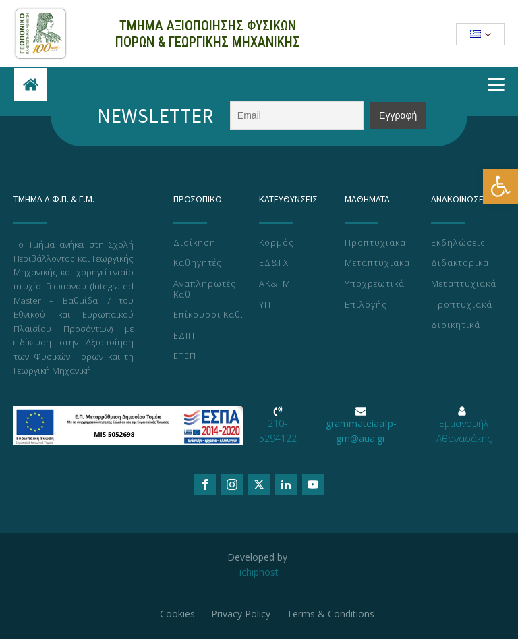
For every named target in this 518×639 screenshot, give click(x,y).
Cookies (177, 613)
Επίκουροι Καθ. (208, 315)
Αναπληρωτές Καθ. (204, 289)
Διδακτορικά (460, 263)
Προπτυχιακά (375, 243)
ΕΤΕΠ (184, 356)
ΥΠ (265, 305)
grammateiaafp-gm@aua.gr (361, 431)
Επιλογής (366, 305)
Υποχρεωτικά (375, 284)
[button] (500, 186)
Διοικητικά (455, 325)
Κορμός (276, 243)
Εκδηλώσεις (458, 243)
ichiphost (259, 571)
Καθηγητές (197, 263)
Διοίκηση (194, 243)
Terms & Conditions (330, 613)
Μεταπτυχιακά (377, 263)
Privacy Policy (240, 613)
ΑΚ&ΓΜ (275, 284)
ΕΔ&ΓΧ (274, 263)
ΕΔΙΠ (184, 336)
